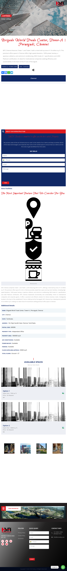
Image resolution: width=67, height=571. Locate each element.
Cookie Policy (21, 535)
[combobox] (4, 160)
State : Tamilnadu (24, 66)
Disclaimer (21, 538)
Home (3, 19)
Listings (8, 19)
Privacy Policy (21, 532)
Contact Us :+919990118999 (9, 66)
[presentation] (14, 177)
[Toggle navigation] (3, 4)
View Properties (13, 508)
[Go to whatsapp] (63, 567)
